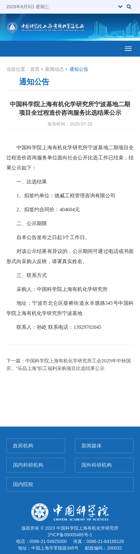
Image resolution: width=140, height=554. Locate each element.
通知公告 (78, 69)
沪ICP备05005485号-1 (70, 534)
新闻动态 (54, 69)
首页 (35, 69)
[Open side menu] (128, 48)
